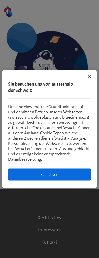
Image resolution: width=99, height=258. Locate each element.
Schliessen (49, 174)
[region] (49, 129)
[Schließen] (89, 76)
